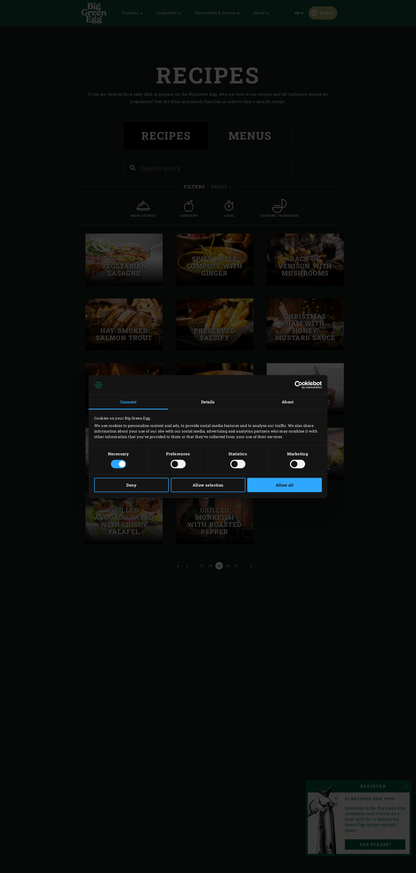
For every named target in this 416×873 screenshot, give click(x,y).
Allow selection (208, 485)
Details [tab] (208, 401)
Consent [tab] (128, 401)
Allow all (285, 485)
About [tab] (287, 401)
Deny (131, 485)
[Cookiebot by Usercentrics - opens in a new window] (298, 385)
